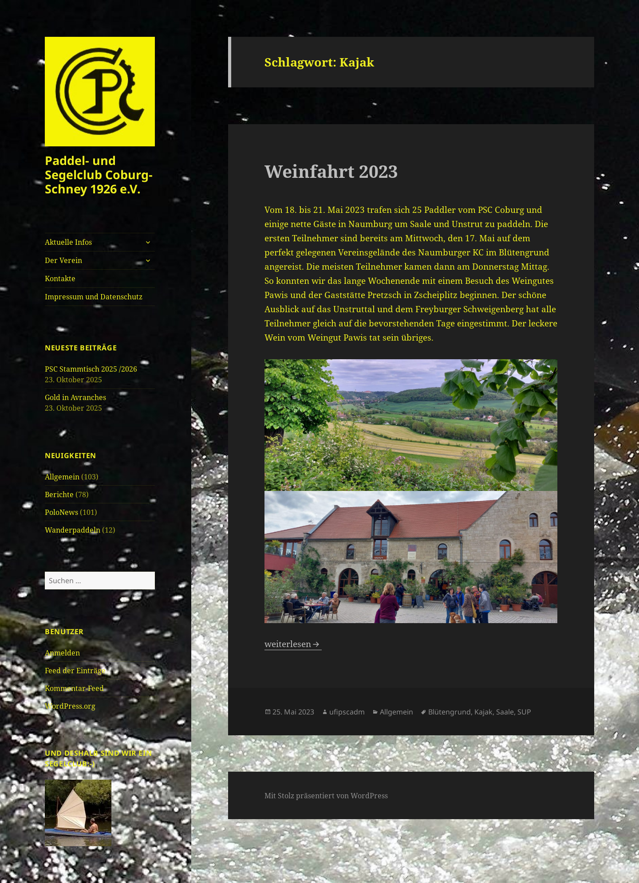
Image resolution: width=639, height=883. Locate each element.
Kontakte (60, 278)
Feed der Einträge (75, 670)
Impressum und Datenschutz (93, 297)
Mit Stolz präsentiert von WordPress (326, 796)
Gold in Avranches (75, 397)
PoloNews (61, 512)
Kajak (483, 712)
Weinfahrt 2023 (331, 171)
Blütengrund (449, 712)
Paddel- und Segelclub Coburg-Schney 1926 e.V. (99, 174)
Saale (505, 712)
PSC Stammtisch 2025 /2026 (91, 369)
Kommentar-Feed (74, 688)
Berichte (59, 494)
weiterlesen (293, 644)
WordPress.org (70, 706)
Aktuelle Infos (68, 242)
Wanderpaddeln (72, 530)
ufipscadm (347, 712)
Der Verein (63, 260)
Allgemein (62, 477)
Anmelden (62, 653)
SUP (524, 712)
